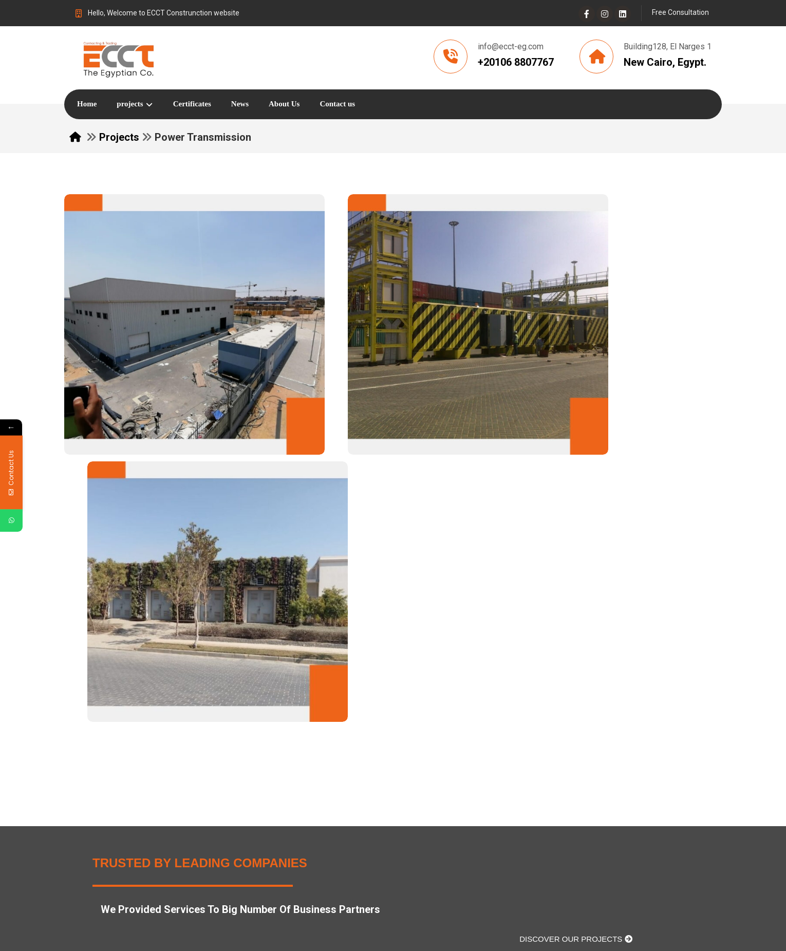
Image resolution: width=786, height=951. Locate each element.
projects (319, 772)
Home (315, 739)
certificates (424, 739)
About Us (321, 756)
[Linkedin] (622, 14)
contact (417, 756)
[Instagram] (604, 14)
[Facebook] (586, 14)
